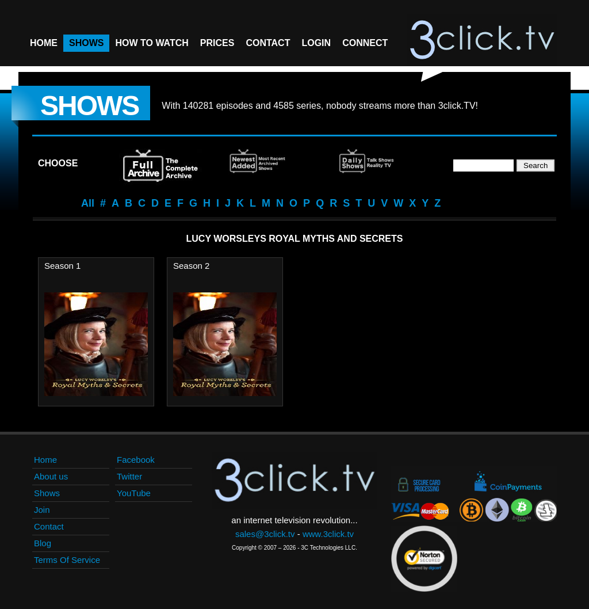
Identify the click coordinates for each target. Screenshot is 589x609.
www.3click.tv (328, 534)
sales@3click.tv (265, 534)
